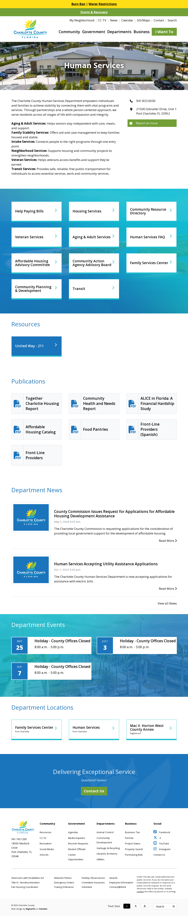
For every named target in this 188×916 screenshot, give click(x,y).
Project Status (132, 843)
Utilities (100, 859)
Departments (119, 31)
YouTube (161, 843)
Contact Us (94, 791)
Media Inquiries (76, 838)
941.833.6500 (145, 101)
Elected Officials (77, 849)
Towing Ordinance (64, 887)
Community (69, 31)
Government (93, 31)
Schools (44, 854)
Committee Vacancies (93, 882)
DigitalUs (31, 908)
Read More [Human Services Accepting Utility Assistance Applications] (168, 588)
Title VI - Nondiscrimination (25, 882)
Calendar (127, 20)
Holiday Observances (93, 877)
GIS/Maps (143, 20)
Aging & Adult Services (85, 237)
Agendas (73, 832)
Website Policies (63, 877)
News (114, 20)
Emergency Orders (64, 882)
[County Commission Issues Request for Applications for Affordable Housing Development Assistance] (31, 517)
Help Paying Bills (30, 211)
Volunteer (87, 887)
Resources (45, 832)
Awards (113, 877)
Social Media (47, 849)
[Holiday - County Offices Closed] (51, 645)
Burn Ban (78, 4)
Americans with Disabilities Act (27, 877)
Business (142, 31)
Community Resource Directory (149, 211)
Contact (159, 20)
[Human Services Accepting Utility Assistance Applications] (31, 569)
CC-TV (102, 20)
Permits (129, 838)
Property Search (134, 849)
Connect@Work (117, 887)
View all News (167, 603)
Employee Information (121, 882)
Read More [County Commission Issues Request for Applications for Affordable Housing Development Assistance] (168, 541)
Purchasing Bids (134, 854)
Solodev (43, 908)
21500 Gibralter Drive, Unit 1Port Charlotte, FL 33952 (156, 111)
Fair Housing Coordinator (24, 887)
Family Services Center (143, 263)
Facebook (161, 832)
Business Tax (132, 832)
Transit (79, 288)
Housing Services (88, 211)
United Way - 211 (30, 345)
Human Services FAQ (148, 237)
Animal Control (105, 832)
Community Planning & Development (34, 288)
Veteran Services (30, 237)
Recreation (46, 843)
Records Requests (78, 843)
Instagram (162, 849)
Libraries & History (107, 853)
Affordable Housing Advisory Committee (33, 263)
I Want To (164, 31)
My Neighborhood (82, 20)
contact (140, 891)
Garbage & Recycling (108, 848)
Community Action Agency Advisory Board (90, 263)
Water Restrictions (103, 4)
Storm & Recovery (94, 12)
